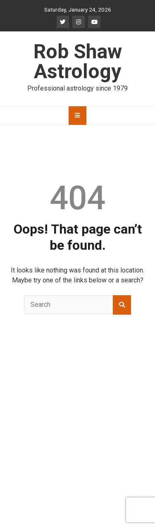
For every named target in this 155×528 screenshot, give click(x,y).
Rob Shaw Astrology (77, 61)
